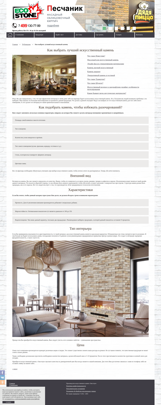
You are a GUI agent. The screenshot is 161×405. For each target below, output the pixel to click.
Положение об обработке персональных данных (81, 391)
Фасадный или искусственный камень (102, 60)
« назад (14, 369)
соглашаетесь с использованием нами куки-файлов (22, 399)
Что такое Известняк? (96, 56)
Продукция (39, 35)
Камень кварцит (93, 71)
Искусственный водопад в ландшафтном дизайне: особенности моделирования (113, 88)
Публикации (26, 44)
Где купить (99, 35)
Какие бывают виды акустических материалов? (106, 93)
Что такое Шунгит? (95, 83)
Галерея (118, 35)
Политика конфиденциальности (76, 386)
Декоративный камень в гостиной (101, 75)
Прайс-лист (60, 35)
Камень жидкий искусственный (100, 68)
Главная (15, 44)
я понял (8, 402)
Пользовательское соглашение (75, 388)
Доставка (79, 35)
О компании (20, 35)
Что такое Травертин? (96, 79)
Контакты (139, 35)
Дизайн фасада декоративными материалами (105, 64)
